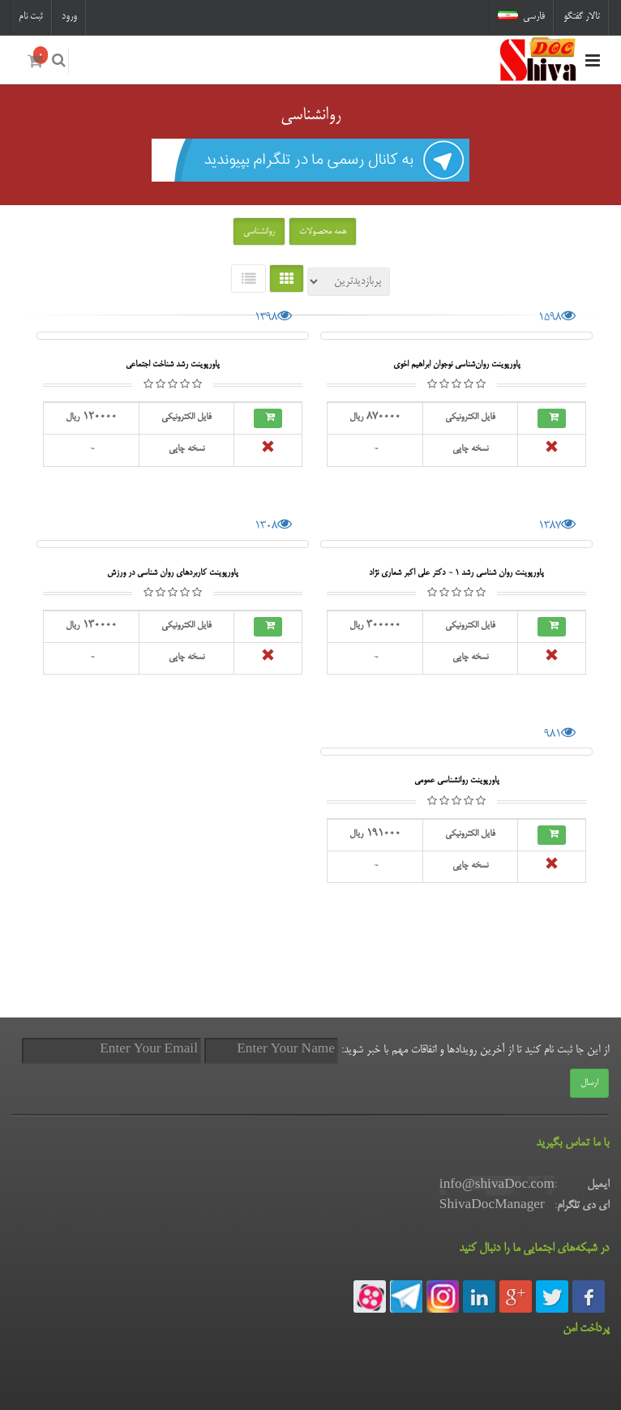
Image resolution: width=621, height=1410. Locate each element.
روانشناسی (259, 232)
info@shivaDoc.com (497, 1185)
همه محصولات (322, 232)
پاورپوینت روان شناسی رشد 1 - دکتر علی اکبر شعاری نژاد (456, 573)
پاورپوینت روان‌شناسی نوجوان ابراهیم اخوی (456, 364)
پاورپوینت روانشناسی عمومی (456, 780)
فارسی (521, 17)
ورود (69, 17)
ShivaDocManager (492, 1205)
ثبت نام (31, 17)
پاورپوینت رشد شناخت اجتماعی (173, 364)
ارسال (589, 1083)
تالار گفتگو (581, 17)
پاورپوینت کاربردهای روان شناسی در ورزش (172, 573)
